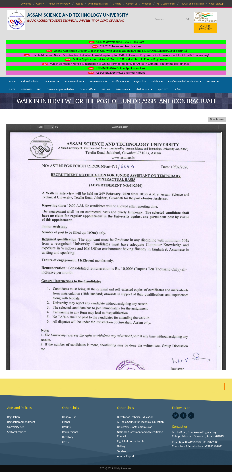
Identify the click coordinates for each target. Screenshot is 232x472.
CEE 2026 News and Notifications (116, 46)
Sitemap (117, 3)
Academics (52, 81)
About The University (59, 3)
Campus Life (88, 89)
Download (26, 3)
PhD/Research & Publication (184, 81)
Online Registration (98, 3)
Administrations (74, 81)
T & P (178, 89)
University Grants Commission (134, 427)
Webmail (147, 3)
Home (12, 81)
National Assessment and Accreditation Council (140, 434)
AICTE (12, 89)
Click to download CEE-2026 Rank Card (116, 42)
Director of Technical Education (135, 417)
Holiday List (69, 417)
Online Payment (205, 27)
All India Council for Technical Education (140, 422)
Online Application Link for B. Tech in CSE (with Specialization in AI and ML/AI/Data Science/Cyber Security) (116, 51)
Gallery (40, 3)
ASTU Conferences (166, 3)
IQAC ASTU (163, 89)
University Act (15, 427)
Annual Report (125, 456)
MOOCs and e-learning (192, 3)
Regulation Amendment (21, 422)
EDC (39, 89)
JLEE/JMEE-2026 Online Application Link (116, 68)
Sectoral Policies (16, 432)
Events (66, 422)
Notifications (120, 81)
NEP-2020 (26, 89)
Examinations (98, 81)
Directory (67, 437)
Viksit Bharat (144, 89)
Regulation (140, 81)
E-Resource (123, 89)
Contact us (131, 3)
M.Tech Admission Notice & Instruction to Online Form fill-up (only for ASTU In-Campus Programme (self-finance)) (116, 64)
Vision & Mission (30, 81)
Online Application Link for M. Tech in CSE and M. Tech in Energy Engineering (116, 59)
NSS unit (105, 89)
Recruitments (70, 432)
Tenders (121, 451)
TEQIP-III (213, 81)
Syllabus (157, 81)
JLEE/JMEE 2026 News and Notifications (116, 72)
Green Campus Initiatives (60, 89)
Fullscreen (217, 119)
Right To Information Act (131, 441)
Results (79, 3)
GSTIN (65, 442)
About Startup (216, 3)
